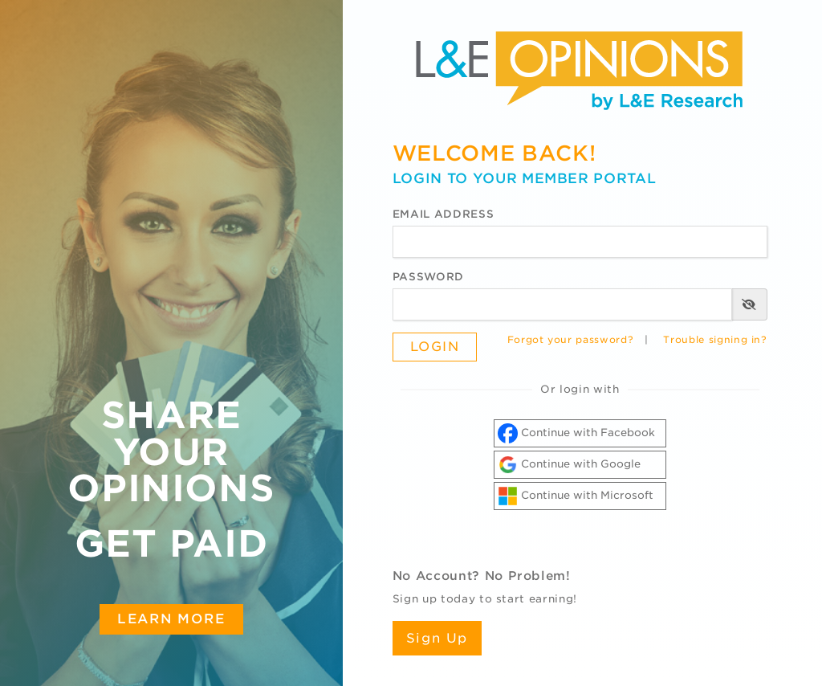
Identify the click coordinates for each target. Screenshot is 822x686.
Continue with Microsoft (575, 496)
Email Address (443, 214)
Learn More (171, 618)
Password (428, 277)
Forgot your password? (570, 339)
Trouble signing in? (715, 339)
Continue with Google (569, 465)
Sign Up (437, 638)
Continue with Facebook (576, 433)
